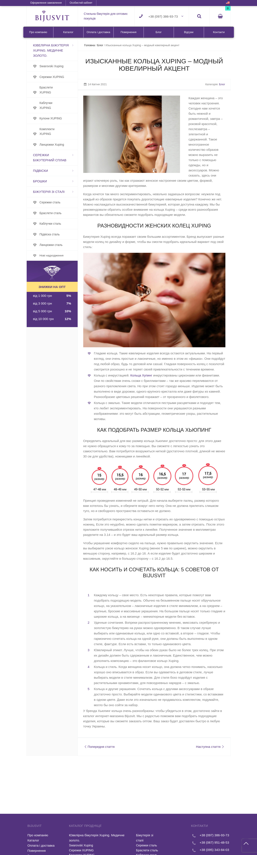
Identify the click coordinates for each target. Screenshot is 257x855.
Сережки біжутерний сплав (49, 157)
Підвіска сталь (50, 234)
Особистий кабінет (81, 2)
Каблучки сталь (50, 223)
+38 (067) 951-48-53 (214, 842)
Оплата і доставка (98, 32)
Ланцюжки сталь (51, 245)
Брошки (40, 181)
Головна (89, 45)
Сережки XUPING (52, 77)
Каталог (68, 32)
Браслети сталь (51, 213)
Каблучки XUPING (46, 105)
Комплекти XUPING (47, 131)
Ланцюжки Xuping (52, 144)
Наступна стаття (210, 746)
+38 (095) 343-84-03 (214, 850)
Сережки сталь (50, 202)
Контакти (219, 32)
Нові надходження (52, 255)
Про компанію (38, 32)
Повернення (129, 32)
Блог (158, 32)
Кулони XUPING (51, 118)
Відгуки (188, 32)
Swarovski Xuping (52, 66)
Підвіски (40, 170)
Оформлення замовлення (46, 2)
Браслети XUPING (46, 90)
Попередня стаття (99, 746)
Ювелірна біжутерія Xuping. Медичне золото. (51, 50)
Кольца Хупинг (141, 375)
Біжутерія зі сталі (49, 192)
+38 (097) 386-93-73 (163, 16)
